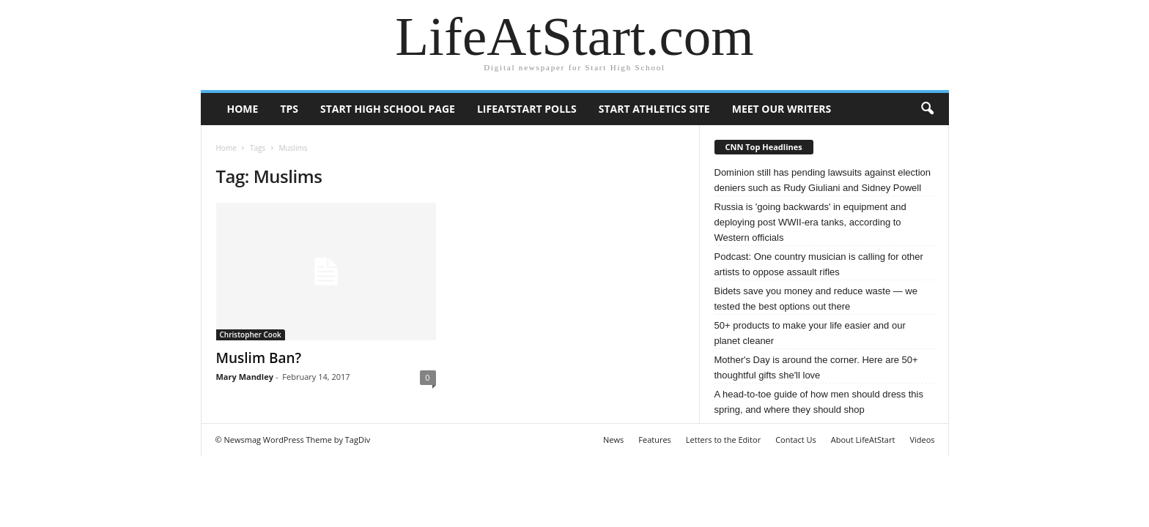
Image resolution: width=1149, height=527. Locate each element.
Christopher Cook (250, 334)
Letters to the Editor (723, 439)
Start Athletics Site (654, 109)
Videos (921, 439)
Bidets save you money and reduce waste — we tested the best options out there (815, 298)
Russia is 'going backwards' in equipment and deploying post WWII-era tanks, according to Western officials (810, 222)
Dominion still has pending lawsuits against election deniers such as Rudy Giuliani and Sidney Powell (822, 180)
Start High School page (387, 109)
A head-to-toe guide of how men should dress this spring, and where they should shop (818, 402)
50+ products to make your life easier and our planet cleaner (810, 333)
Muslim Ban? (259, 357)
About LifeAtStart (863, 439)
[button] (927, 109)
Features (654, 439)
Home (243, 109)
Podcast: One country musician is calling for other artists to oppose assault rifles (818, 264)
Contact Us (795, 439)
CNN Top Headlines (763, 146)
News (613, 439)
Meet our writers (782, 109)
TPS (289, 109)
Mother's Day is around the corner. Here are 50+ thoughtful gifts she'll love (816, 367)
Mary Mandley (244, 376)
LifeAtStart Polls (527, 109)
